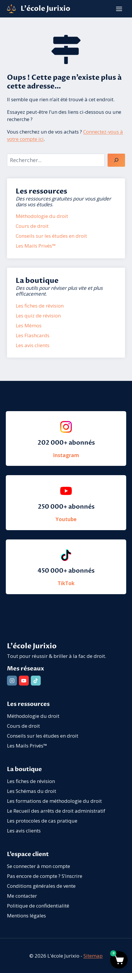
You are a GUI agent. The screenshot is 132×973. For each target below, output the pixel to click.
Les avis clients (24, 830)
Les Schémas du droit (31, 791)
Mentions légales (26, 915)
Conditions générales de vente (41, 886)
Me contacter (22, 895)
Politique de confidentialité (38, 905)
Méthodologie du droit (33, 716)
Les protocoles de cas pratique (42, 820)
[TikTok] (36, 681)
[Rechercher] (116, 160)
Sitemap (93, 955)
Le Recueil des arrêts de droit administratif (56, 810)
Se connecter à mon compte (38, 866)
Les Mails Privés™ (27, 745)
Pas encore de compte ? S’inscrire (44, 876)
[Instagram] (12, 681)
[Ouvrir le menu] (119, 8)
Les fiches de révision (31, 781)
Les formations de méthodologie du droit (54, 801)
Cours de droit (23, 725)
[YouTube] (24, 681)
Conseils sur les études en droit (42, 735)
